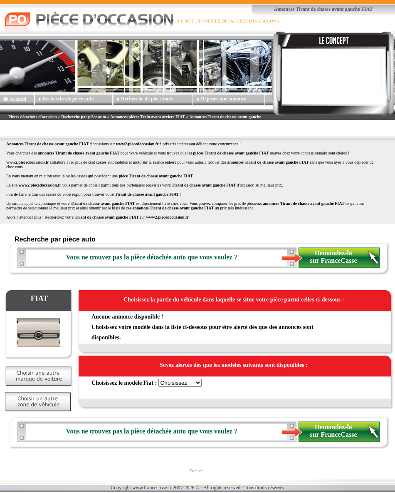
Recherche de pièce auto (68, 99)
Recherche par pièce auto (83, 117)
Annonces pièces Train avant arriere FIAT (147, 117)
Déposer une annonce (223, 99)
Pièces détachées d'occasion (32, 117)
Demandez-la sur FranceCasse (333, 256)
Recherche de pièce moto (147, 99)
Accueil (17, 99)
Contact (196, 470)
